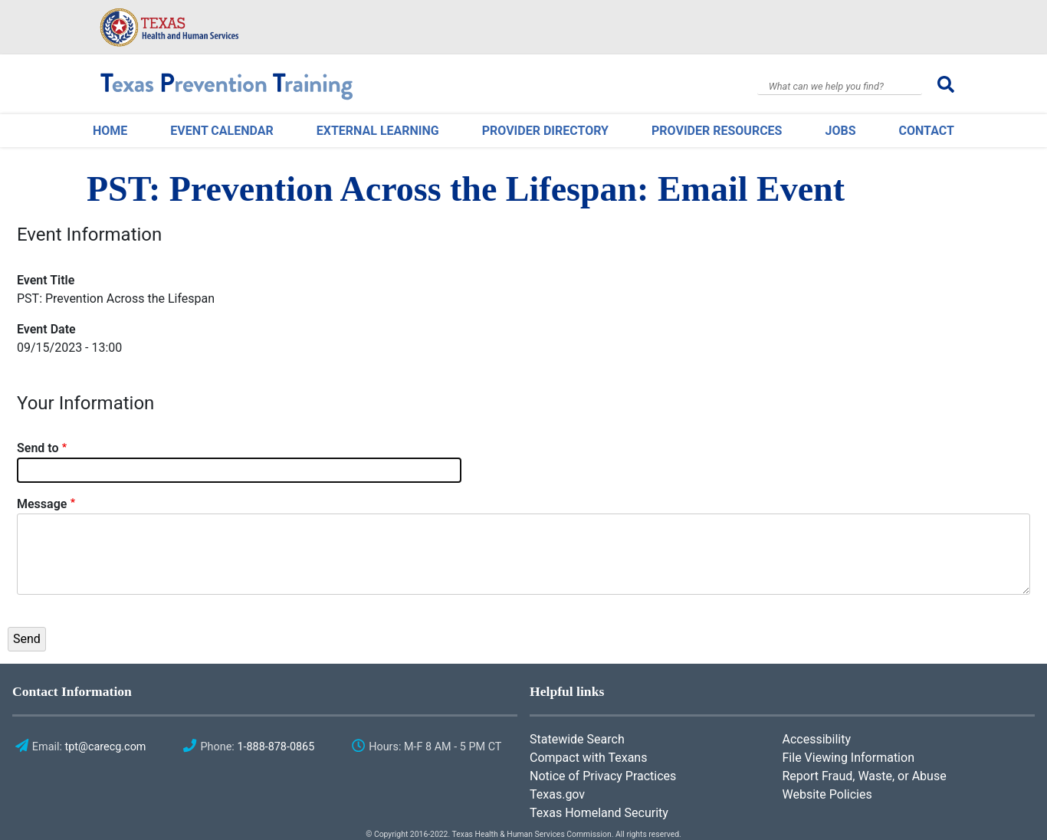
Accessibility (817, 739)
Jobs (840, 130)
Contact (926, 130)
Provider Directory (545, 130)
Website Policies (827, 794)
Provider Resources (717, 130)
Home (110, 130)
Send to (38, 448)
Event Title (45, 280)
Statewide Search (577, 739)
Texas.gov (557, 794)
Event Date (46, 329)
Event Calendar (221, 130)
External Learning (378, 130)
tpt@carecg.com (105, 746)
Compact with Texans (588, 757)
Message (42, 504)
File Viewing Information (848, 757)
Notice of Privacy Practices (603, 776)
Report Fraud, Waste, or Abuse (865, 776)
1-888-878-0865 (275, 746)
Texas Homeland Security (599, 813)
